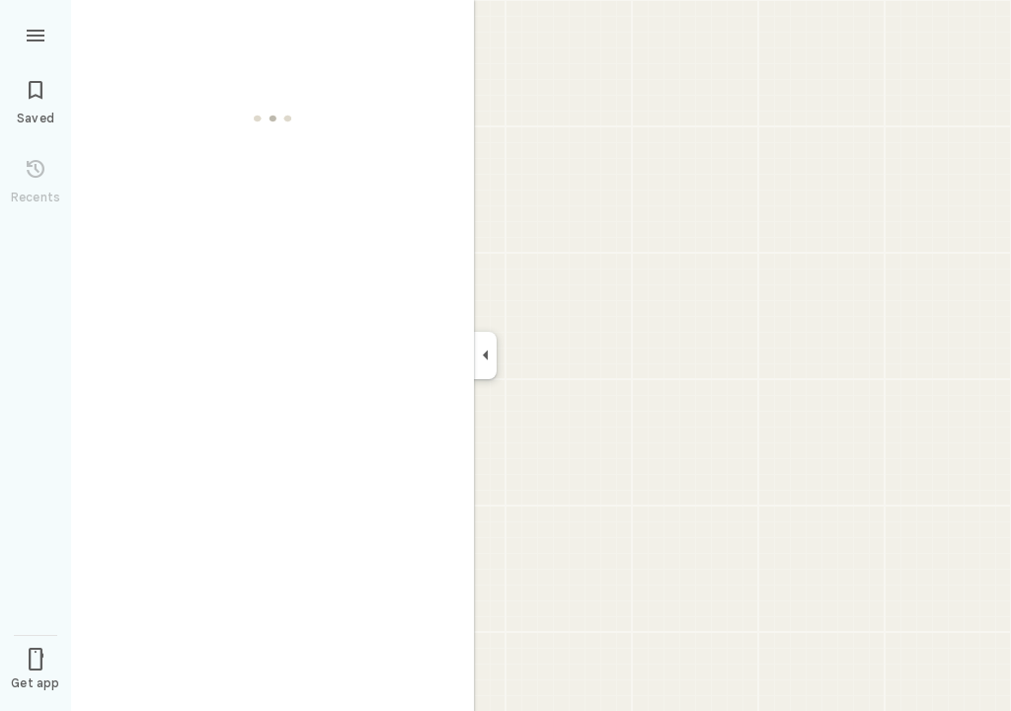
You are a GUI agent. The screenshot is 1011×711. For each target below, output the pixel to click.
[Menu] (35, 33)
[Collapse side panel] (485, 355)
